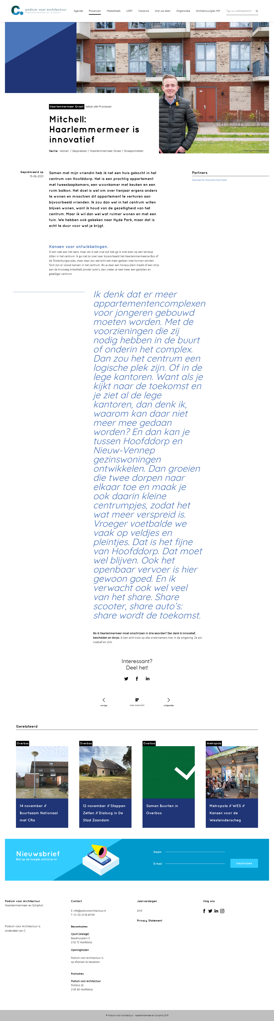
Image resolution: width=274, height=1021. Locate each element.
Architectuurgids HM (208, 11)
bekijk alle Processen (99, 106)
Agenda (78, 11)
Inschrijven (244, 863)
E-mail (158, 863)
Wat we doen (163, 11)
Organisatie (183, 11)
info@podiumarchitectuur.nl (89, 911)
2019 (139, 911)
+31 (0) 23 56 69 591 (84, 915)
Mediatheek (113, 11)
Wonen (64, 151)
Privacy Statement (149, 920)
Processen (95, 11)
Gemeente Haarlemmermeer (209, 180)
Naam (158, 851)
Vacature (143, 11)
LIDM (129, 11)
